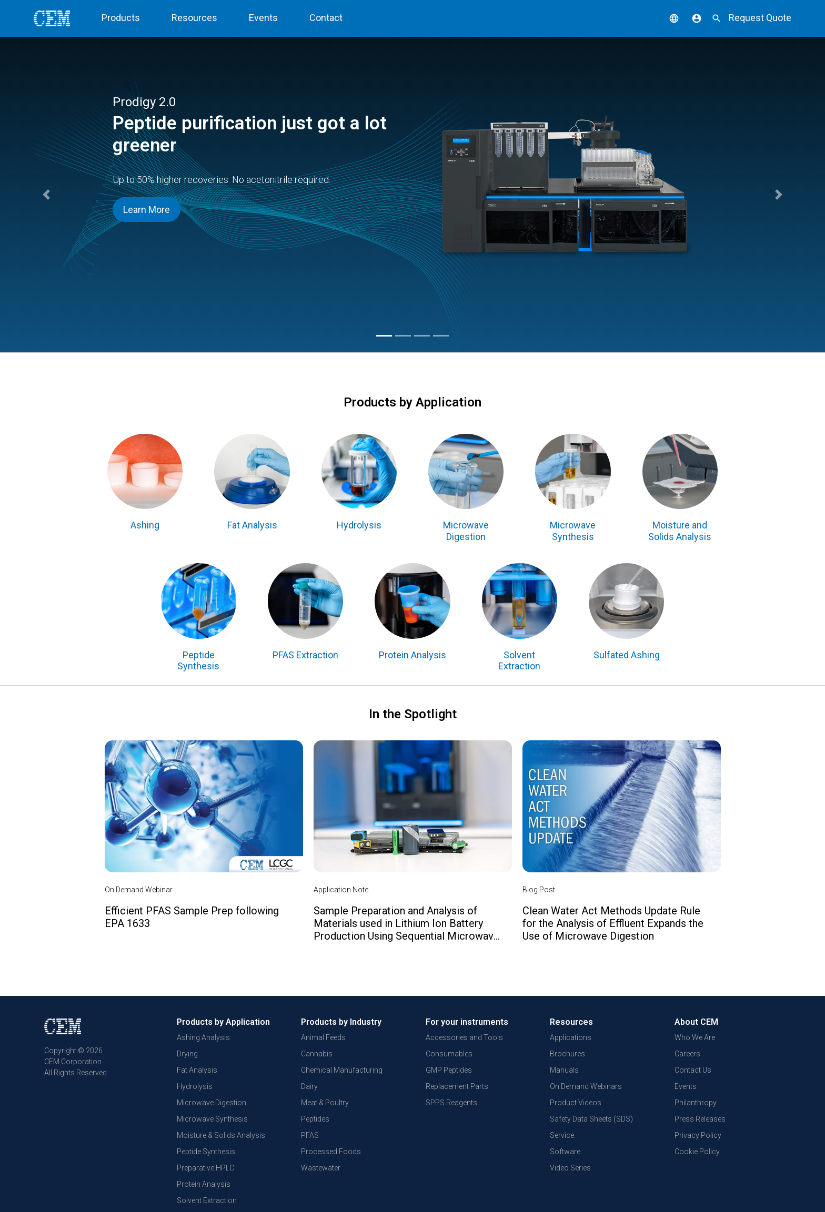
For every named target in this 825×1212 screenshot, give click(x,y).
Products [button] (121, 17)
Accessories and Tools (464, 1037)
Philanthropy (696, 1102)
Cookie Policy (697, 1151)
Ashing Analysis (203, 1037)
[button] (666, 18)
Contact (326, 17)
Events (263, 17)
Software (565, 1151)
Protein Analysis (203, 1184)
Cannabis (317, 1054)
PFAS (310, 1135)
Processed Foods (331, 1151)
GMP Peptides (449, 1070)
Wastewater (320, 1168)
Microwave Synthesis (212, 1119)
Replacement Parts (457, 1086)
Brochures (567, 1054)
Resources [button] (194, 17)
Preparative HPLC (205, 1168)
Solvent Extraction (207, 1200)
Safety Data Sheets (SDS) (591, 1119)
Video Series (570, 1168)
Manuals (564, 1070)
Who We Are (695, 1037)
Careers (687, 1054)
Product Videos (575, 1102)
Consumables (449, 1054)
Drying (187, 1054)
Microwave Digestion (211, 1102)
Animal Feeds (323, 1037)
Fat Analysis (197, 1070)
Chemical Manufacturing (342, 1070)
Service (562, 1135)
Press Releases (700, 1119)
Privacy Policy (698, 1135)
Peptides (315, 1119)
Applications (570, 1037)
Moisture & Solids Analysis (221, 1135)
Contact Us (693, 1070)
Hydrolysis (195, 1086)
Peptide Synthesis (206, 1151)
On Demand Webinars (586, 1086)
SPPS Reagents (451, 1102)
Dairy (309, 1086)
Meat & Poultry (325, 1102)
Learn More (146, 209)
